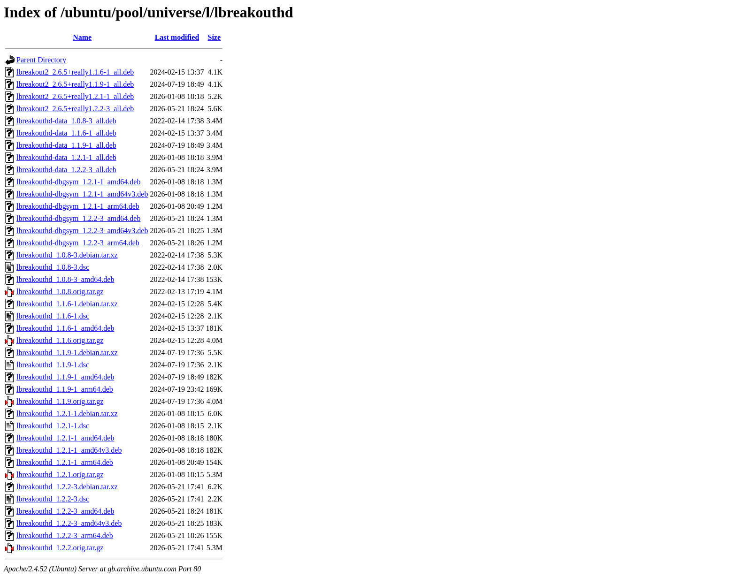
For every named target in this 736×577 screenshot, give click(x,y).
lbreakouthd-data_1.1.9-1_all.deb (66, 145)
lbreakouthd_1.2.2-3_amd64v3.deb (69, 523)
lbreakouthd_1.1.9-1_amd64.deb (65, 377)
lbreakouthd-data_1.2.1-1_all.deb (66, 157)
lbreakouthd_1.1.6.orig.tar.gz (59, 340)
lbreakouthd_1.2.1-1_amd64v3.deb (69, 450)
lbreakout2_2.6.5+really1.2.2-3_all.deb (75, 109)
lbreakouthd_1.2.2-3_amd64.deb (65, 511)
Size (214, 37)
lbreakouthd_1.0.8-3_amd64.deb (65, 279)
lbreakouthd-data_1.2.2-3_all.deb (66, 170)
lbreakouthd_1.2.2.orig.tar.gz (59, 548)
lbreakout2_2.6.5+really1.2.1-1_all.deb (75, 96)
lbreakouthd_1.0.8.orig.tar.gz (59, 292)
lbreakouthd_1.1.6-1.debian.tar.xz (67, 304)
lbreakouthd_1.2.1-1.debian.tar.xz (67, 414)
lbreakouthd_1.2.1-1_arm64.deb (64, 462)
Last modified (177, 37)
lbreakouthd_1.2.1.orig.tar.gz (59, 474)
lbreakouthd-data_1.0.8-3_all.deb (66, 121)
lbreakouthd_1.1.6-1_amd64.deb (65, 328)
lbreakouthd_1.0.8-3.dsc (52, 267)
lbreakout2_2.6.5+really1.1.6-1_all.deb (75, 72)
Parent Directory (41, 60)
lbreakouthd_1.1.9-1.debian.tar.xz (67, 353)
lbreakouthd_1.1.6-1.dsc (52, 316)
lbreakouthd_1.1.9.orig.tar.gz (59, 401)
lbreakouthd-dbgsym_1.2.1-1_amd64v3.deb (82, 194)
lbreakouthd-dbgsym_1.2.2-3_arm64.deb (77, 243)
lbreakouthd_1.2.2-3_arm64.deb (64, 535)
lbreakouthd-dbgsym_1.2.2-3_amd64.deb (78, 218)
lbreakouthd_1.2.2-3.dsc (52, 499)
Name (82, 37)
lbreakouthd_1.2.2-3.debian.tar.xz (67, 487)
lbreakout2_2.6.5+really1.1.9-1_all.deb (75, 84)
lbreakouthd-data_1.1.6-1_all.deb (66, 133)
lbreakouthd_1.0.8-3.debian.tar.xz (67, 255)
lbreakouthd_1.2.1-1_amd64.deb (65, 438)
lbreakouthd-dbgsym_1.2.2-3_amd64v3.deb (82, 231)
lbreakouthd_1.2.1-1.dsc (52, 426)
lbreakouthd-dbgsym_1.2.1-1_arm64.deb (77, 206)
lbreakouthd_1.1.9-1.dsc (52, 365)
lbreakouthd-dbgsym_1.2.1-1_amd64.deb (78, 182)
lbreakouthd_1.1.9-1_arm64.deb (64, 389)
